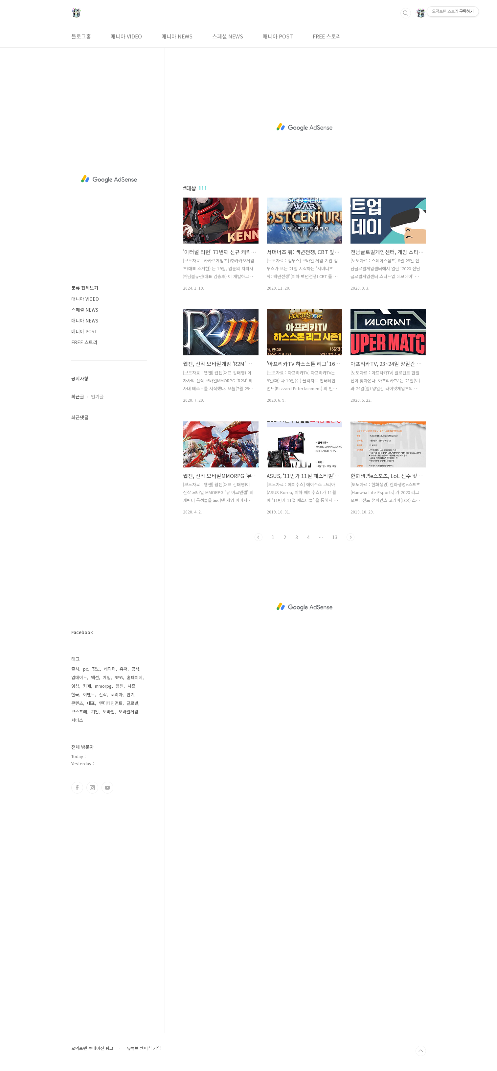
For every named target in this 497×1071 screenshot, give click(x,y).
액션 (95, 677)
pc (85, 669)
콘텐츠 (77, 703)
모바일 (109, 711)
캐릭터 (110, 669)
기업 (95, 711)
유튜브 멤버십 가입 (144, 1048)
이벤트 (89, 694)
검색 (406, 13)
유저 (123, 669)
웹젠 (120, 686)
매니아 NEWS (177, 36)
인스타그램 (92, 788)
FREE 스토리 (327, 36)
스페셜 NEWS (227, 36)
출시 (75, 669)
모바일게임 (128, 711)
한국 (75, 694)
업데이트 (79, 677)
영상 (75, 686)
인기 (130, 694)
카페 (87, 686)
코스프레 (79, 711)
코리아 (117, 694)
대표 (91, 703)
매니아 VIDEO (126, 36)
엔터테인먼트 (111, 703)
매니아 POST (278, 36)
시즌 (131, 686)
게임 (107, 677)
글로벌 (132, 703)
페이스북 (77, 788)
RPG (119, 677)
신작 (103, 694)
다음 (350, 537)
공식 (135, 669)
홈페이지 (135, 677)
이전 (258, 537)
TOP (421, 1051)
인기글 (97, 396)
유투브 (107, 788)
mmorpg (103, 686)
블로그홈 (81, 36)
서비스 (77, 720)
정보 (96, 669)
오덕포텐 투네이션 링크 (92, 1048)
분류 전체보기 (84, 287)
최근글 (77, 396)
